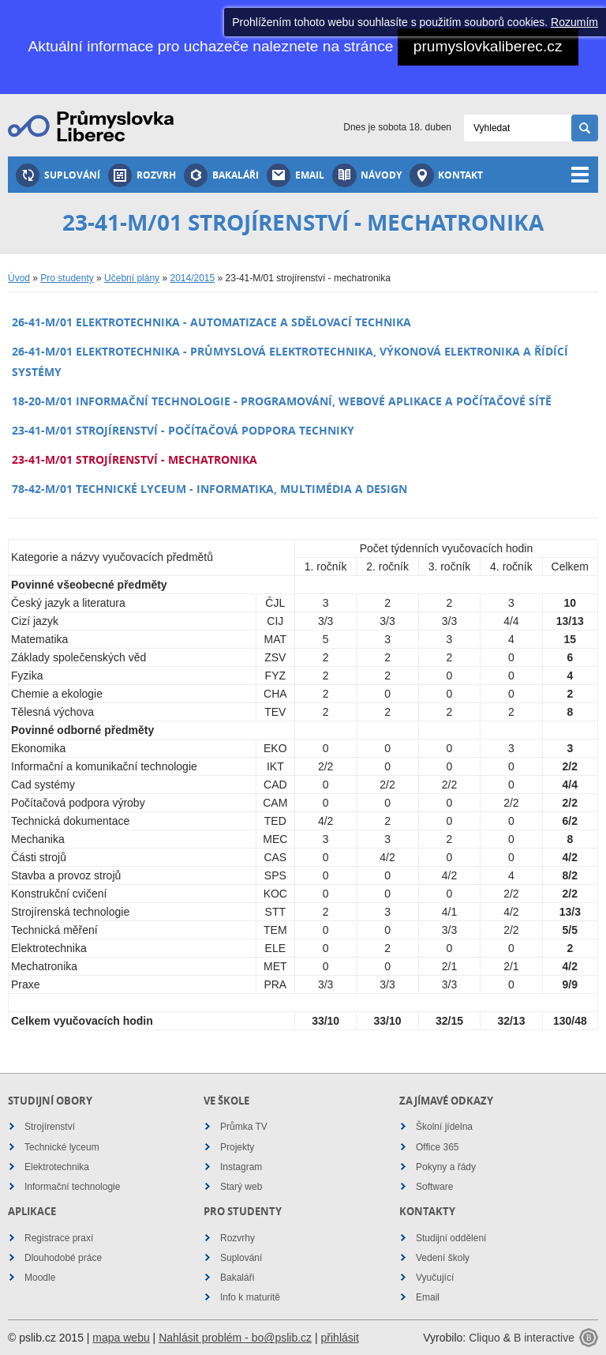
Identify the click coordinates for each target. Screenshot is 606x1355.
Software (434, 1186)
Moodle (39, 1277)
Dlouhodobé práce (63, 1257)
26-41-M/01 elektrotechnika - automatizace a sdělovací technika (211, 321)
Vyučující (435, 1277)
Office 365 (437, 1147)
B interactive (544, 1337)
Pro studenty (66, 278)
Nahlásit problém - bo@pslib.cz (235, 1337)
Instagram (241, 1166)
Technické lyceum (61, 1147)
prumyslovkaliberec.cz (488, 46)
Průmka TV (243, 1126)
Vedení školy (442, 1257)
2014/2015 (192, 278)
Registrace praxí (58, 1238)
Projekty (237, 1147)
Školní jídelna (444, 1126)
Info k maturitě (250, 1297)
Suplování (58, 175)
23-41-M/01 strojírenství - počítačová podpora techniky (183, 430)
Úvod (19, 278)
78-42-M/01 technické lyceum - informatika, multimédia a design (209, 488)
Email (295, 175)
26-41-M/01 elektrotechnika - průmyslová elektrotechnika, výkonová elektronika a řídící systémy (290, 361)
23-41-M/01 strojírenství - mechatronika (134, 459)
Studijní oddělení (451, 1238)
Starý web (241, 1186)
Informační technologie (72, 1186)
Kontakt (446, 175)
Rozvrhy (237, 1238)
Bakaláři (221, 175)
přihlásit (340, 1337)
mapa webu (120, 1337)
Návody (367, 175)
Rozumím (574, 22)
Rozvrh (142, 175)
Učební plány (131, 278)
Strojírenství (49, 1126)
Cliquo (484, 1337)
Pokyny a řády (446, 1166)
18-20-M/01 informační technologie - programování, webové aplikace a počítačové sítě (282, 400)
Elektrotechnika (56, 1166)
